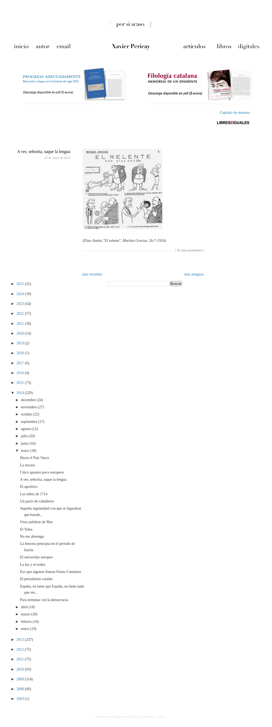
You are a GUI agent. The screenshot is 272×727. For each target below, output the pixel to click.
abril (25, 607)
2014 (20, 393)
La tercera (27, 465)
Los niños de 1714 (33, 494)
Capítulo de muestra (235, 113)
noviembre (29, 407)
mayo (25, 451)
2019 (20, 343)
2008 (20, 689)
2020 (20, 333)
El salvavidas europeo (36, 557)
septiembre (29, 422)
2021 (20, 324)
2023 (20, 304)
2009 (20, 679)
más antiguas (194, 274)
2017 (20, 363)
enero (25, 629)
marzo (26, 614)
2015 (20, 383)
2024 (20, 294)
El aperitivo (28, 487)
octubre (27, 414)
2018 (20, 353)
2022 (20, 314)
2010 (20, 669)
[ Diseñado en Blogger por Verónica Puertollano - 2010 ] (130, 717)
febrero (27, 622)
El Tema (26, 529)
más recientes (92, 274)
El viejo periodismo (189, 250)
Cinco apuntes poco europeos (41, 472)
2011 (20, 659)
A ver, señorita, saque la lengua (43, 151)
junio (25, 443)
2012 (20, 649)
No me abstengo (32, 536)
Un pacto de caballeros (37, 501)
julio (25, 436)
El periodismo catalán (36, 579)
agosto (26, 429)
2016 (20, 373)
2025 (20, 284)
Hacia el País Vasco (34, 458)
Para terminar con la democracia (44, 600)
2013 (20, 640)
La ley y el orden (32, 565)
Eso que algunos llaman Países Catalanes (50, 572)
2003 (20, 699)
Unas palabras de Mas (36, 522)
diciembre (29, 400)
